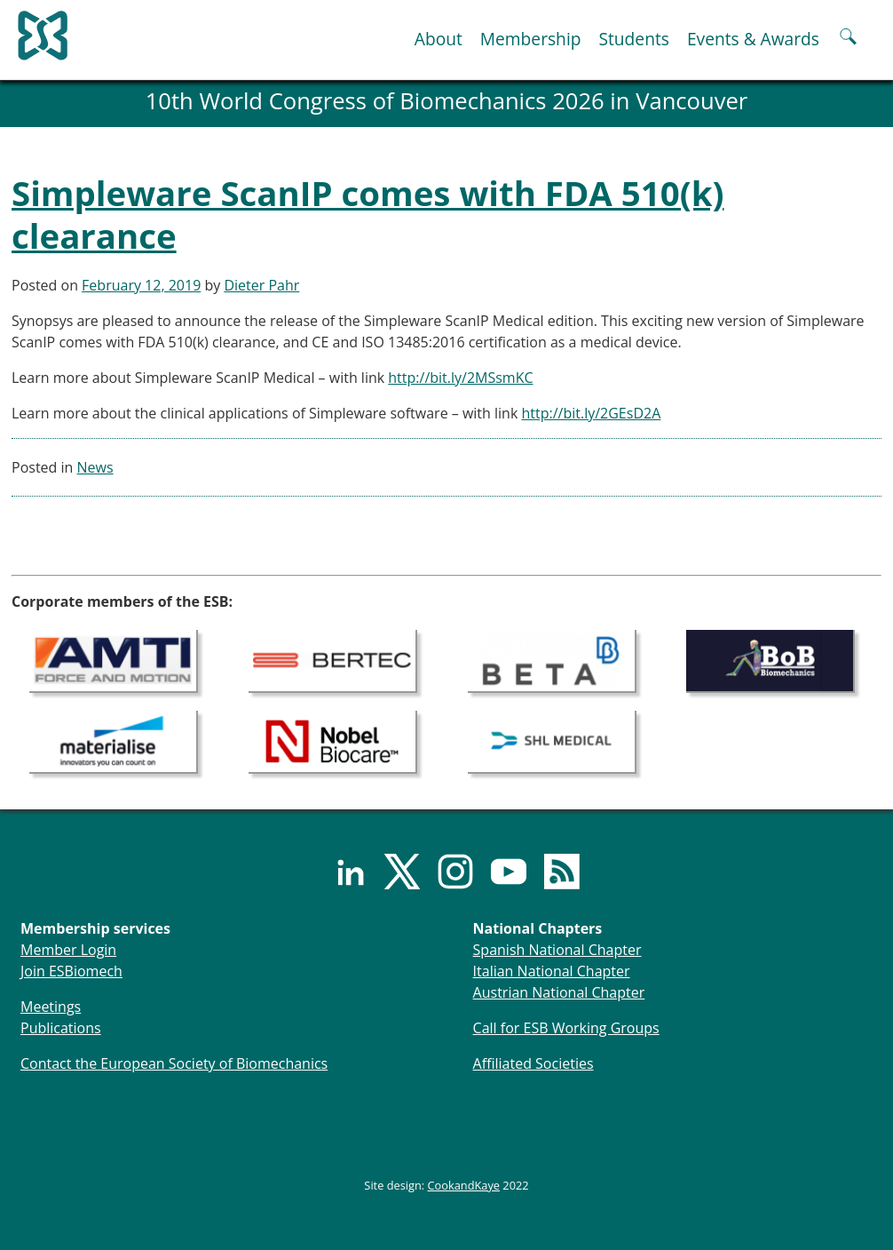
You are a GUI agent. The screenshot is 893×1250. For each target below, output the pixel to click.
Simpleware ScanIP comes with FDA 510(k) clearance (368, 214)
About (438, 39)
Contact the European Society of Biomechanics (174, 1063)
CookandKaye (464, 1185)
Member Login (68, 949)
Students (633, 39)
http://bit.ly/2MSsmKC (460, 377)
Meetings (50, 1006)
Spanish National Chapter (557, 949)
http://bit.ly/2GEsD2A (590, 413)
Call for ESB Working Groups (566, 1028)
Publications (60, 1028)
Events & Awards (753, 39)
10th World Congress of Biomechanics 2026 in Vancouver (447, 100)
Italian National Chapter (551, 971)
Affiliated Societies (533, 1063)
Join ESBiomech (71, 971)
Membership (530, 39)
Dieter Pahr (261, 285)
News (95, 467)
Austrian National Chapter (559, 992)
